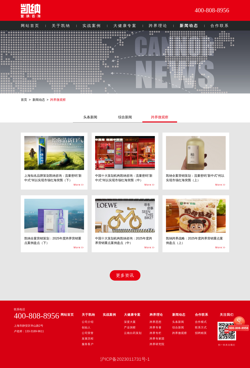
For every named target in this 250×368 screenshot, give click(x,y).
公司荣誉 (88, 333)
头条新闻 (90, 117)
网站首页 (30, 25)
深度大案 (130, 321)
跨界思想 (155, 321)
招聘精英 (201, 333)
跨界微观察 (58, 99)
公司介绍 (88, 321)
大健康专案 (125, 25)
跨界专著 (155, 327)
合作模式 (201, 321)
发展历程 (88, 338)
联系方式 (201, 327)
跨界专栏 (155, 333)
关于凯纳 (61, 25)
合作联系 (219, 25)
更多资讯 (125, 275)
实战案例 (91, 25)
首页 (24, 99)
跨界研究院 (157, 344)
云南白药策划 (133, 333)
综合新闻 (125, 117)
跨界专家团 (157, 338)
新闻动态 (189, 25)
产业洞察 (130, 327)
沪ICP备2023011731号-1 (125, 359)
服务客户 (88, 344)
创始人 (86, 327)
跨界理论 (158, 25)
